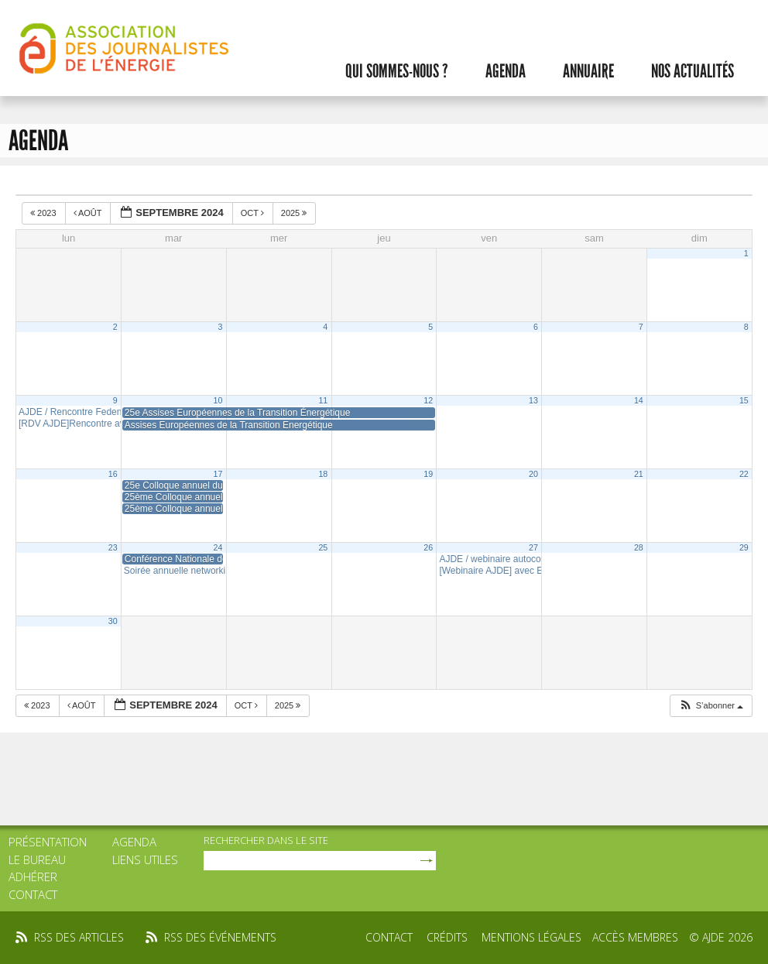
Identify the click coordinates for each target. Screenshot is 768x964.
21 (638, 474)
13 (533, 400)
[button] (710, 705)
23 (113, 547)
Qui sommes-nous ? (396, 71)
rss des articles (79, 937)
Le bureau (37, 859)
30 (113, 621)
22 (744, 474)
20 (533, 474)
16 (113, 474)
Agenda (505, 71)
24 (218, 547)
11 (322, 400)
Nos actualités (692, 71)
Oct (253, 213)
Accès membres (635, 937)
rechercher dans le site (266, 840)
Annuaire (588, 71)
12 (428, 400)
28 (638, 547)
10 (218, 400)
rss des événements (220, 937)
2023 (44, 213)
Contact (33, 894)
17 (218, 474)
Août (89, 213)
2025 (295, 213)
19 (428, 474)
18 (322, 474)
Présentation (48, 841)
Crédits (447, 937)
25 (322, 547)
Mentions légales (531, 937)
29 (744, 547)
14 (638, 400)
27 (533, 547)
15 (744, 400)
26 (428, 547)
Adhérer (33, 876)
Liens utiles (145, 859)
